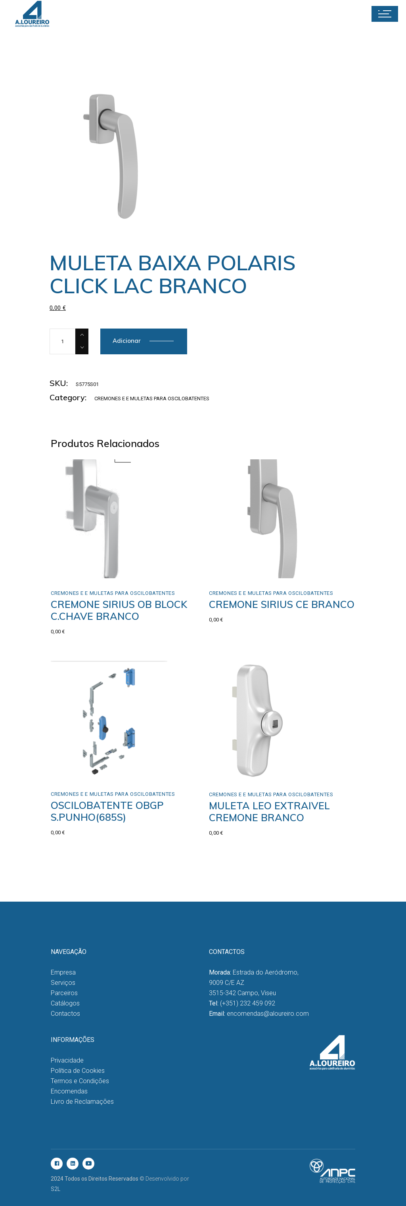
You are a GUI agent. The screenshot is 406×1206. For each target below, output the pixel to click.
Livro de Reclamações (82, 1101)
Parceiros (64, 993)
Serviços (63, 982)
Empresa (63, 972)
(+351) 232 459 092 (247, 1003)
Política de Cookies (78, 1070)
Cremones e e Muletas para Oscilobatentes (151, 398)
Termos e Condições (80, 1081)
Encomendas (69, 1091)
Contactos (65, 1013)
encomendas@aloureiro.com (268, 1013)
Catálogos (65, 1003)
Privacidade (67, 1060)
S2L (55, 1189)
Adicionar (127, 340)
